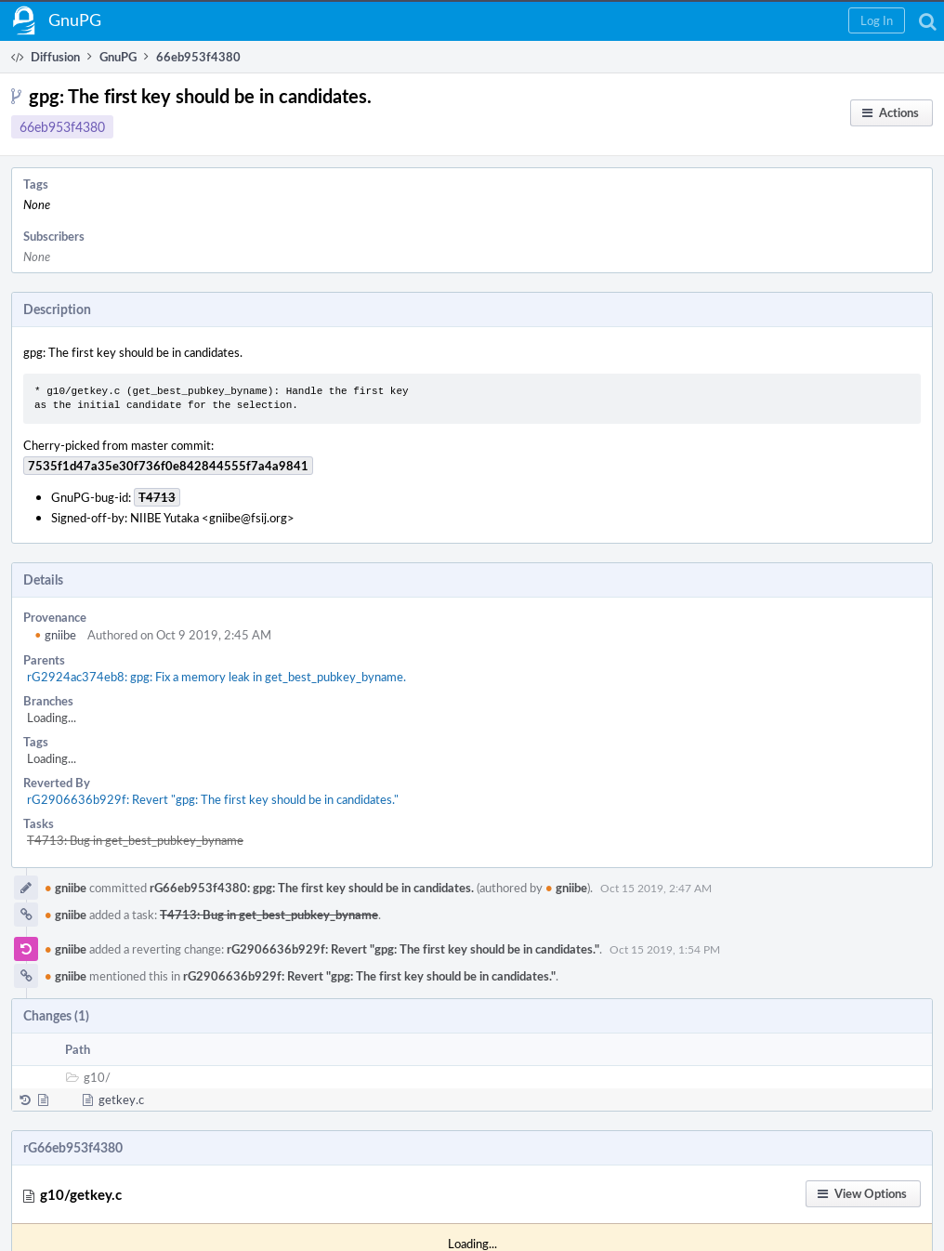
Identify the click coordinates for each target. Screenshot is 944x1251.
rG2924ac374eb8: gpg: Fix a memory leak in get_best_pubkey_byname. (216, 676)
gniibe (55, 634)
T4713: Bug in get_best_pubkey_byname (135, 840)
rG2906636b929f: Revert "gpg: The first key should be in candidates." (213, 799)
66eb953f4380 (62, 127)
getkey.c (121, 1099)
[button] (876, 20)
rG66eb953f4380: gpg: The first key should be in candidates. (312, 887)
